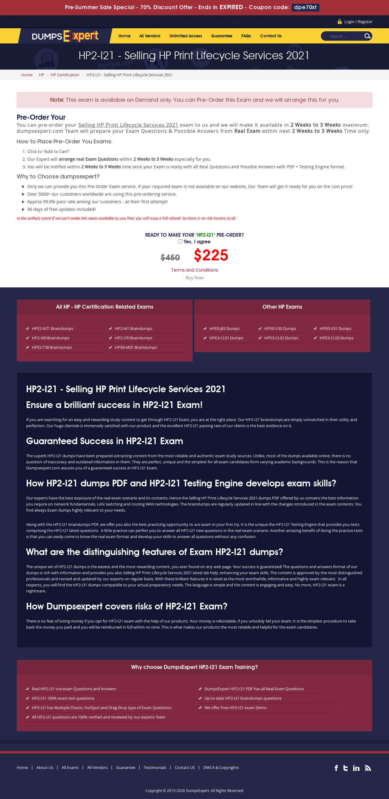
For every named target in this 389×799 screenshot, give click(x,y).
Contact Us (271, 36)
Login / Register (358, 21)
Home (124, 36)
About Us (44, 767)
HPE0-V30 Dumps (280, 328)
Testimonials (155, 767)
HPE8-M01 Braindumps (136, 347)
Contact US (185, 767)
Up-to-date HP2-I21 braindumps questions (243, 698)
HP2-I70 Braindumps (133, 338)
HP (41, 74)
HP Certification (65, 74)
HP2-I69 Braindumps (50, 338)
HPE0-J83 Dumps (224, 328)
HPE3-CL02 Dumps (281, 338)
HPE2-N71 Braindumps (52, 328)
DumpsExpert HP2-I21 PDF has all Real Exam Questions (254, 688)
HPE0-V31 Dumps (335, 328)
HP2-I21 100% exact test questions (63, 698)
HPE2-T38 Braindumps (52, 347)
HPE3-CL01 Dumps (226, 338)
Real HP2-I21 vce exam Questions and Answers (74, 688)
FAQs (246, 36)
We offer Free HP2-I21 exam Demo (236, 707)
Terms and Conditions (194, 270)
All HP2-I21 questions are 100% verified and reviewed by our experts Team (98, 717)
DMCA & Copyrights (221, 767)
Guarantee (221, 36)
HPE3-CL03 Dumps (336, 338)
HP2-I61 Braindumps (133, 328)
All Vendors (149, 36)
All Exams (70, 767)
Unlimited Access (186, 36)
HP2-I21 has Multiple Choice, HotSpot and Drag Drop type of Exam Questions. (102, 707)
